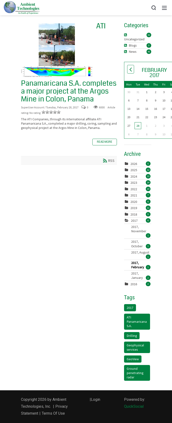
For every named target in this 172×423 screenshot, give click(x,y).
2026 (133, 164)
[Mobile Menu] (164, 8)
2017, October (141, 243)
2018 (133, 214)
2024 (133, 176)
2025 (133, 170)
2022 (133, 189)
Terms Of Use (53, 413)
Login (95, 399)
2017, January (141, 275)
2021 (133, 195)
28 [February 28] (137, 126)
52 (149, 35)
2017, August (141, 252)
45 (149, 51)
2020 (133, 202)
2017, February (141, 265)
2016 (133, 284)
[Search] (154, 8)
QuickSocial (134, 406)
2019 (133, 208)
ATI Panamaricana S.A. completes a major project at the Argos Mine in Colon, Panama (57, 50)
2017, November (141, 229)
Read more (104, 142)
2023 (133, 182)
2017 (134, 220)
